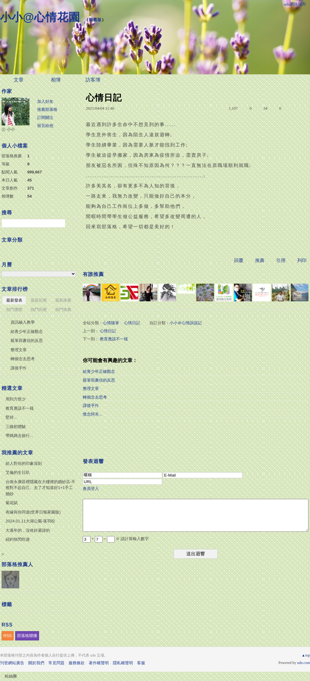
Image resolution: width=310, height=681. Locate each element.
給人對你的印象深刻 (24, 463)
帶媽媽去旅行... (19, 435)
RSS (7, 635)
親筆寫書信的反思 (99, 380)
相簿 (56, 79)
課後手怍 (91, 405)
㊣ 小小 (8, 129)
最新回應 (39, 300)
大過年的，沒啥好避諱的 (28, 530)
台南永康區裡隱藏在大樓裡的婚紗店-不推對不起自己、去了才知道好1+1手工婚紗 (40, 487)
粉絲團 (11, 676)
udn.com (303, 663)
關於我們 (36, 663)
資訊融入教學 (23, 322)
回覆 (238, 260)
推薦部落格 (47, 109)
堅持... (11, 417)
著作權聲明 (99, 663)
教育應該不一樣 (114, 339)
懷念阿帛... (92, 414)
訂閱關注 (45, 117)
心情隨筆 (111, 323)
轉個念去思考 (95, 397)
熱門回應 (39, 309)
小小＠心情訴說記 (186, 323)
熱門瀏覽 (14, 309)
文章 (19, 79)
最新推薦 (63, 300)
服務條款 (77, 663)
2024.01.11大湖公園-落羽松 (30, 521)
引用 (281, 260)
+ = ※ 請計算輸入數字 (116, 538)
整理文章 (91, 388)
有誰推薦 (93, 274)
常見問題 (56, 663)
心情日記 (132, 323)
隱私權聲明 (123, 663)
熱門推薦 (63, 309)
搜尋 (70, 223)
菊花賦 (12, 502)
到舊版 (95, 19)
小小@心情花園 (40, 17)
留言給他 (45, 125)
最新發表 (14, 300)
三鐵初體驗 (16, 426)
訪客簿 (93, 79)
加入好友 (45, 101)
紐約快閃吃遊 (18, 539)
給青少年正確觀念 (99, 371)
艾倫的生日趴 (18, 472)
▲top (306, 655)
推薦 (259, 260)
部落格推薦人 (17, 564)
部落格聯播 (27, 635)
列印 (302, 260)
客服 (141, 663)
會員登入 (91, 488)
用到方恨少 (16, 399)
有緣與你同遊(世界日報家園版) (33, 512)
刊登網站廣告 (12, 663)
